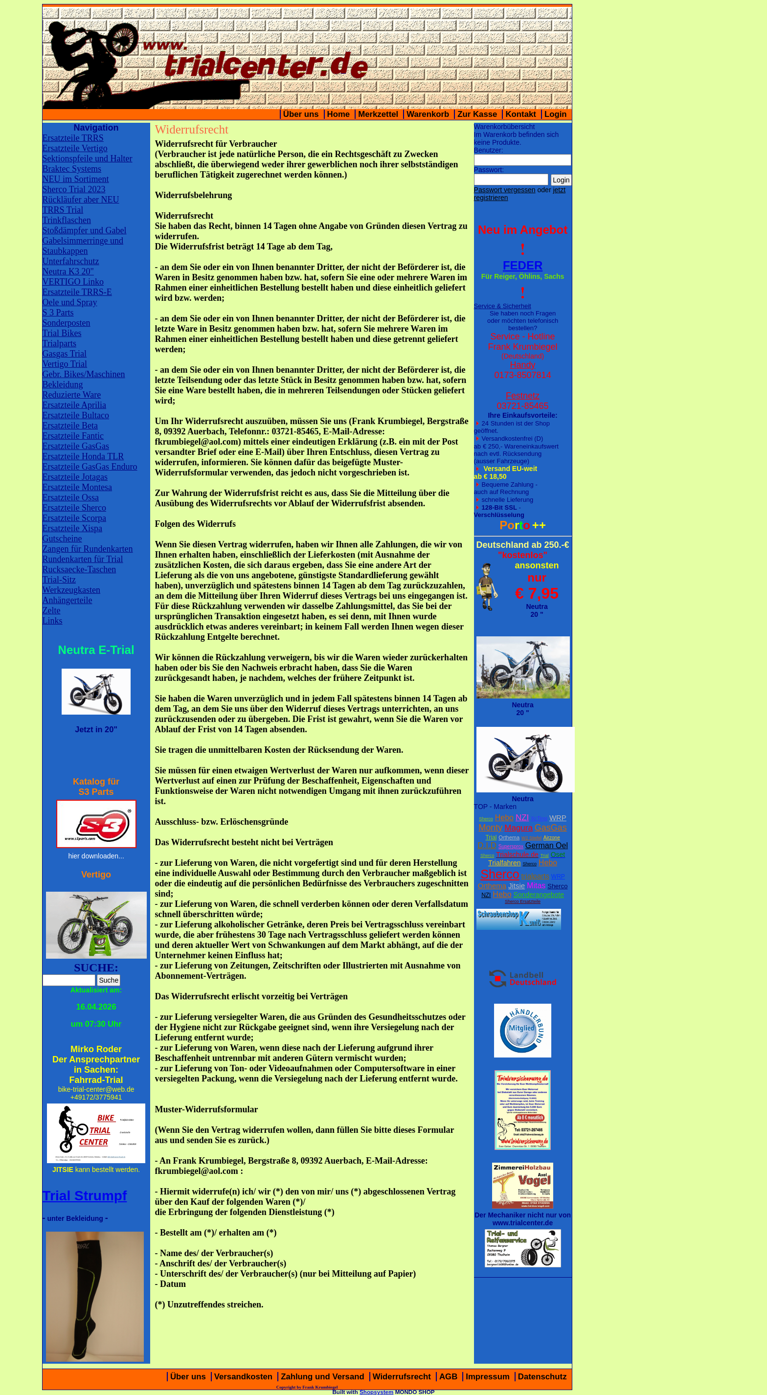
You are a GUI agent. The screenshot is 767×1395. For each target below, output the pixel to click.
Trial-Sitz (59, 580)
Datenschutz (542, 1376)
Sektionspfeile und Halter (88, 158)
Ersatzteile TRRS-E (77, 292)
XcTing (539, 818)
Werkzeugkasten (72, 590)
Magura (518, 827)
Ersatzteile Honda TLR (83, 456)
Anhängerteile (67, 600)
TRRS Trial (63, 210)
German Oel (546, 845)
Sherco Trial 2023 (74, 189)
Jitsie (516, 885)
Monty (490, 827)
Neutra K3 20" (68, 271)
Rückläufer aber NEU (81, 199)
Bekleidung (63, 384)
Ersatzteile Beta (70, 425)
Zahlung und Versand (322, 1376)
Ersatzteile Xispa (72, 528)
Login (555, 114)
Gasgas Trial (65, 354)
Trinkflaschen (67, 220)
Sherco (486, 818)
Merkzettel (378, 114)
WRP (557, 817)
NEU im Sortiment (76, 179)
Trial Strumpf (85, 1195)
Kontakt (520, 114)
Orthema (508, 837)
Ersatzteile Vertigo (75, 148)
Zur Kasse (477, 114)
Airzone (551, 837)
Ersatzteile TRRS (73, 138)
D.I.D (486, 845)
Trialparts (59, 343)
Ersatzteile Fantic (73, 436)
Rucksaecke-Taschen (79, 569)
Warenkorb (427, 114)
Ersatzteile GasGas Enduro (90, 467)
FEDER (522, 265)
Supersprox (510, 846)
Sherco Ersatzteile (523, 901)
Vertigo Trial (65, 364)
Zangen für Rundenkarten (88, 549)
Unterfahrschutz (71, 261)
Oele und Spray (70, 302)
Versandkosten (243, 1376)
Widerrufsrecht (402, 1376)
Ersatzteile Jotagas (75, 477)
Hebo (504, 817)
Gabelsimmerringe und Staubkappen (83, 246)
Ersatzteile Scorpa (74, 518)
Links (53, 621)
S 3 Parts (58, 312)
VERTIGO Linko (73, 282)
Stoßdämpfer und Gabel (85, 230)
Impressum (488, 1376)
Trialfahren (504, 863)
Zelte (52, 610)
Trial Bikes (62, 333)
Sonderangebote (539, 895)
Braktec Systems (72, 169)
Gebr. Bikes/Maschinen (84, 374)
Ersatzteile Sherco (74, 508)
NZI (522, 817)
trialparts (535, 876)
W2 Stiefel (531, 837)
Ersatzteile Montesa (77, 487)
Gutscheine (62, 538)
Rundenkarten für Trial (83, 559)
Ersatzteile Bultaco (76, 415)
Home (338, 114)
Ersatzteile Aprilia (74, 405)
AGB (448, 1376)
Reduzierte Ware (72, 395)
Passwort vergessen (505, 190)
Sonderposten (66, 323)
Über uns (301, 114)
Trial (490, 837)
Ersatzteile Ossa (71, 497)
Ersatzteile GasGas (76, 446)
